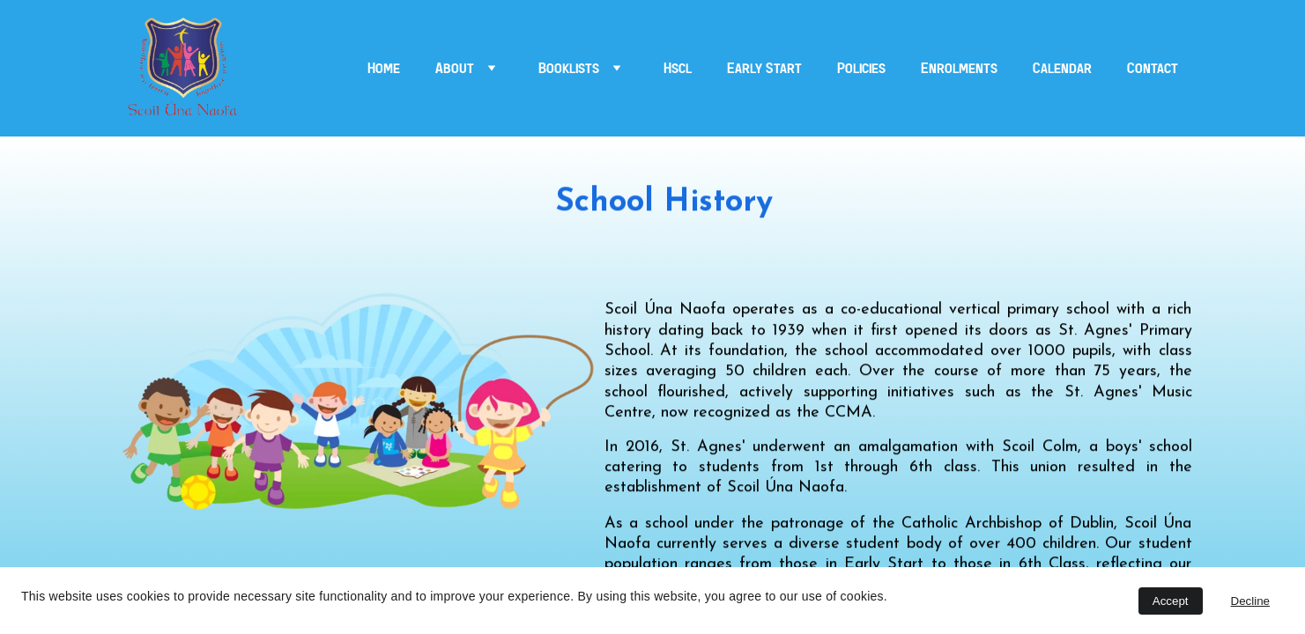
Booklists (568, 69)
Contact (1152, 69)
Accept (1171, 601)
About (454, 69)
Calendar (1062, 69)
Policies (861, 69)
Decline (1250, 601)
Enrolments (959, 69)
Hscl (678, 69)
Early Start (764, 69)
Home (383, 69)
